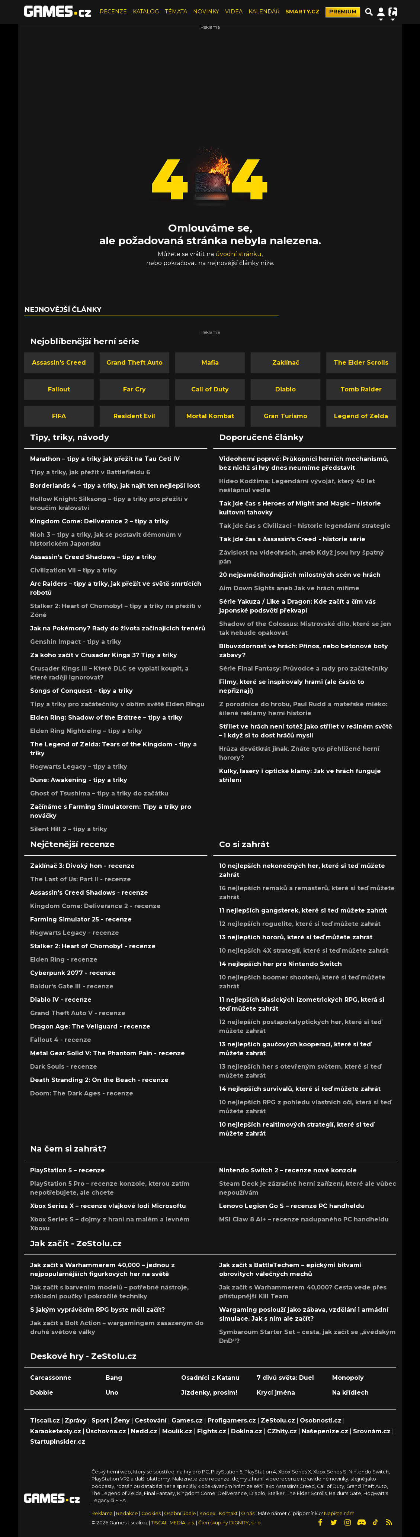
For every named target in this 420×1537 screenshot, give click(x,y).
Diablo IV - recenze (61, 999)
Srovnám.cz (372, 1431)
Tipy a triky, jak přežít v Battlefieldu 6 (90, 472)
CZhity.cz (282, 1431)
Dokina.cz (246, 1431)
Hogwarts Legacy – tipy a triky (78, 766)
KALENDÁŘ (264, 11)
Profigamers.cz (232, 1420)
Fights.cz (211, 1431)
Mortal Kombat (210, 416)
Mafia (210, 362)
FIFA (59, 416)
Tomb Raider (361, 389)
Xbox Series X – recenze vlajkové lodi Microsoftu (108, 1206)
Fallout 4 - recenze (60, 1039)
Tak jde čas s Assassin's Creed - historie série (292, 539)
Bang (114, 1377)
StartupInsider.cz (57, 1441)
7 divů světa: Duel (285, 1377)
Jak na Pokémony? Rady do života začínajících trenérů (117, 628)
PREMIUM (343, 11)
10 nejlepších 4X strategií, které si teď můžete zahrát (303, 950)
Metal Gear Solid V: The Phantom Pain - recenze (107, 1053)
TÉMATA (176, 11)
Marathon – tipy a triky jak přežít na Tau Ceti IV (105, 458)
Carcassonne (50, 1377)
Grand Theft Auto (134, 362)
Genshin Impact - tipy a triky (75, 641)
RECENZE (113, 11)
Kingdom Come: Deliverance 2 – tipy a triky (99, 521)
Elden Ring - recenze (63, 959)
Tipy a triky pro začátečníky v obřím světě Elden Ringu (117, 704)
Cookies (151, 1513)
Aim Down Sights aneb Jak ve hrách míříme (289, 588)
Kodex (208, 1513)
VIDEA (234, 11)
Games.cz (187, 1420)
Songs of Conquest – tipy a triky (81, 690)
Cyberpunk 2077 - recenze (73, 972)
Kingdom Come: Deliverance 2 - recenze (95, 906)
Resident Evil (134, 416)
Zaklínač (285, 362)
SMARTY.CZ (302, 11)
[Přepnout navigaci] (381, 12)
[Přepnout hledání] (369, 12)
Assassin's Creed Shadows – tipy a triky (93, 557)
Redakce (127, 1513)
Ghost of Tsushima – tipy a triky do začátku (99, 793)
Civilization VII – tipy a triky (73, 570)
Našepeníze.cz (325, 1431)
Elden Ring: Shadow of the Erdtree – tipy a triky (106, 717)
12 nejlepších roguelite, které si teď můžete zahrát (300, 923)
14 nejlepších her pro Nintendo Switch (280, 964)
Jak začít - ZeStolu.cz (76, 1243)
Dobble (41, 1392)
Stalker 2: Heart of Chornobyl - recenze (93, 946)
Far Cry (134, 389)
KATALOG (146, 11)
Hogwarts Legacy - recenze (74, 932)
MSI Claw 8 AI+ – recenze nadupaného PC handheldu (304, 1219)
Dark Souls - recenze (63, 1066)
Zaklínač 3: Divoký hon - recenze (82, 865)
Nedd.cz (144, 1431)
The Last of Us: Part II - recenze (80, 879)
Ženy (122, 1420)
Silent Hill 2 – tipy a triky (68, 829)
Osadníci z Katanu (210, 1377)
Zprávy (76, 1420)
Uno (112, 1392)
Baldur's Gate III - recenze (71, 986)
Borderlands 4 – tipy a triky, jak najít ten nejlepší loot (115, 485)
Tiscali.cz (45, 1420)
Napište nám (339, 1513)
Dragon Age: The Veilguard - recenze (90, 1026)
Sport (100, 1420)
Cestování (151, 1420)
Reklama (102, 1513)
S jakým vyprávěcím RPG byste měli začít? (97, 1309)
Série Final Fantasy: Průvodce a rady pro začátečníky (303, 668)
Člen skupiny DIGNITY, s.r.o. (230, 1522)
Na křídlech (350, 1392)
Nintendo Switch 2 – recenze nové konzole (288, 1170)
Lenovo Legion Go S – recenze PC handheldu (291, 1206)
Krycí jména (276, 1392)
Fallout (59, 389)
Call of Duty (210, 389)
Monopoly (348, 1377)
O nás (248, 1513)
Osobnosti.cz (321, 1420)
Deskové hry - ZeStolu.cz (83, 1356)
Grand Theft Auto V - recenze (77, 1013)
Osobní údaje (180, 1513)
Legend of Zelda (361, 416)
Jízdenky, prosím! (209, 1392)
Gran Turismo (285, 416)
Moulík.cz (177, 1431)
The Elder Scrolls (361, 362)
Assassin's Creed (59, 362)
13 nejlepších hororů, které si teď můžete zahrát (295, 937)
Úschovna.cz (106, 1431)
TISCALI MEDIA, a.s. (173, 1522)
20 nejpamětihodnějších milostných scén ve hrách (300, 574)
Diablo (285, 389)
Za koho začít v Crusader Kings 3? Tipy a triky (103, 655)
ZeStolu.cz (278, 1420)
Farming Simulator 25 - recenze (81, 919)
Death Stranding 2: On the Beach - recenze (99, 1080)
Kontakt (229, 1513)
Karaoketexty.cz (55, 1431)
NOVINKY (206, 11)
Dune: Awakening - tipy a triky (78, 780)
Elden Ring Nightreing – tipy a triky (86, 730)
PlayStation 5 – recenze (67, 1170)
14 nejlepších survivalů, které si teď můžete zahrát (300, 1088)
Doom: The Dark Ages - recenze (81, 1093)
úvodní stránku (238, 254)
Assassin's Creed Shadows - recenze (89, 892)
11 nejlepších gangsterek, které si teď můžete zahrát (303, 910)
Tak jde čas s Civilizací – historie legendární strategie (305, 525)
